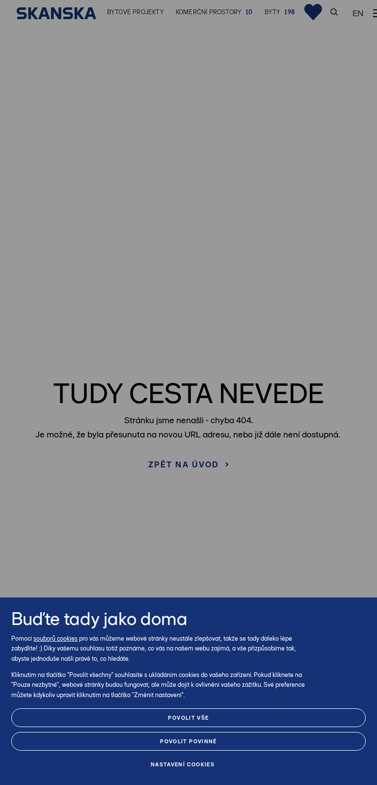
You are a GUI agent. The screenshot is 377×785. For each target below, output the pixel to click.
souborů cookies (55, 638)
